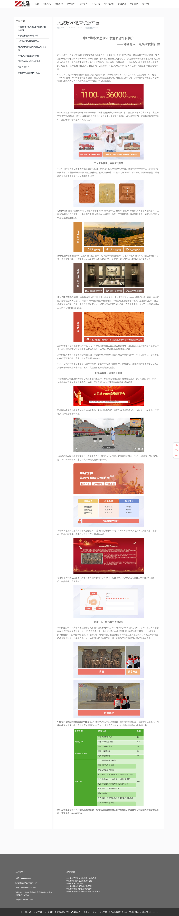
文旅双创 (59, 4)
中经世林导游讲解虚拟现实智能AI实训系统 (83, 892)
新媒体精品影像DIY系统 (29, 73)
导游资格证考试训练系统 (29, 61)
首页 (37, 4)
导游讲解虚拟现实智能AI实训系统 (32, 48)
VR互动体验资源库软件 (28, 56)
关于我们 (146, 4)
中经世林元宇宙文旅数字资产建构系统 (81, 878)
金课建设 (122, 4)
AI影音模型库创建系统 (28, 35)
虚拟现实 (47, 4)
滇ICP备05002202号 (150, 912)
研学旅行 (71, 4)
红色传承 (96, 4)
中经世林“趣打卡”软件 (74, 884)
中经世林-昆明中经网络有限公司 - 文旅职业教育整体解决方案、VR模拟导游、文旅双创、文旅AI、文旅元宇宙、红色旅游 (68, 912)
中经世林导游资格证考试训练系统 (79, 886)
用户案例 (134, 4)
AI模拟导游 (109, 4)
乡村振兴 (83, 4)
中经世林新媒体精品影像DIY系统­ (79, 881)
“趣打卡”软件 (24, 67)
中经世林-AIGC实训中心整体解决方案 (32, 28)
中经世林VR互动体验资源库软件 (79, 889)
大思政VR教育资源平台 (28, 41)
